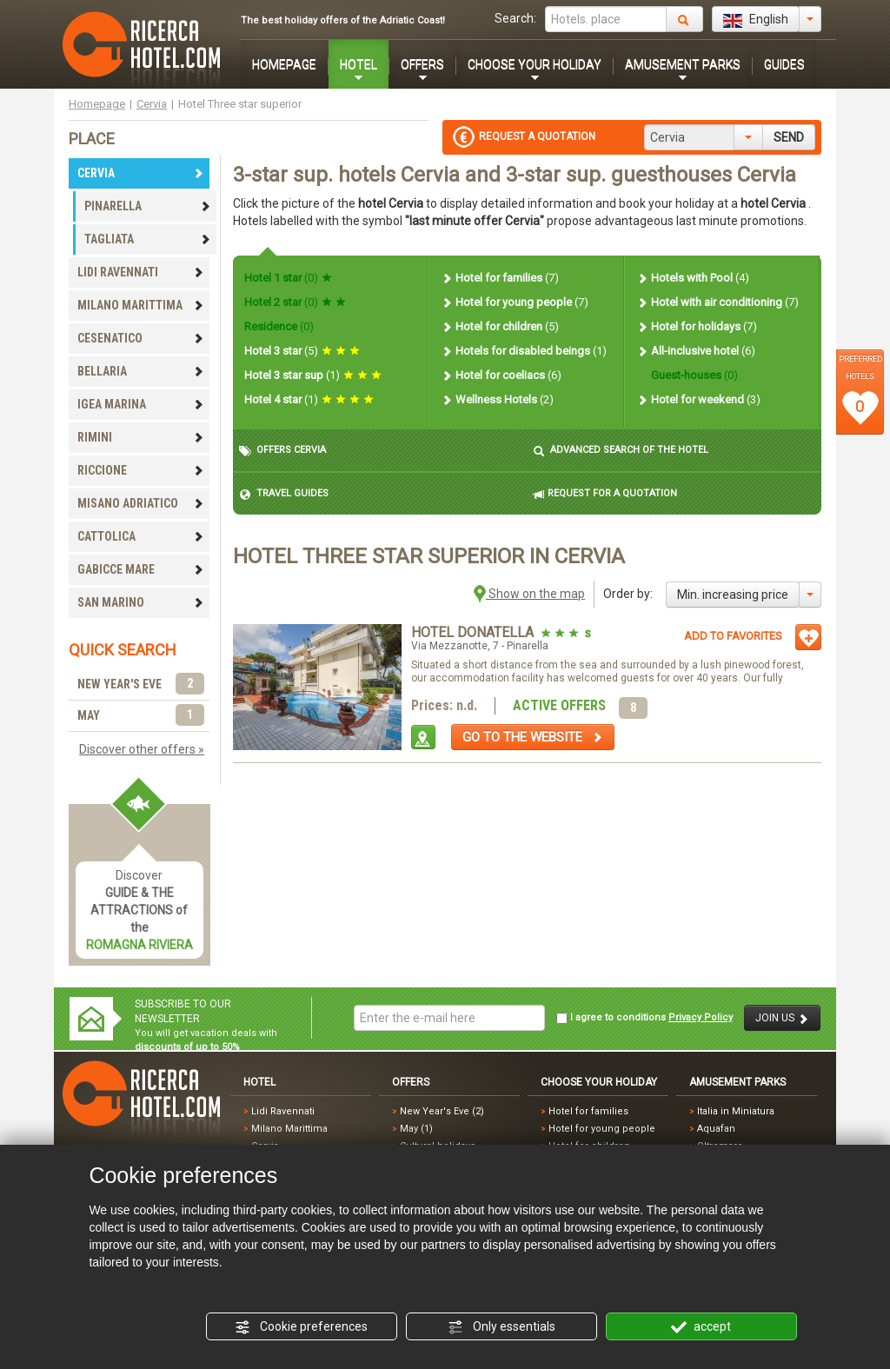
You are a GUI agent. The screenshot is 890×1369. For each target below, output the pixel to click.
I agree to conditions (644, 1018)
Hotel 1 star (288, 277)
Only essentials (501, 1327)
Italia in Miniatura (735, 1111)
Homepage (97, 103)
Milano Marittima (289, 1128)
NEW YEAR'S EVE (140, 684)
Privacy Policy (700, 1017)
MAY (140, 716)
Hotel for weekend (698, 399)
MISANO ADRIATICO (140, 503)
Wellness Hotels (497, 399)
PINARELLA (147, 206)
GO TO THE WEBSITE (532, 737)
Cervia (151, 103)
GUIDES (784, 64)
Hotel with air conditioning (717, 302)
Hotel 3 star (302, 350)
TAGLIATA (147, 239)
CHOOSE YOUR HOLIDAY (534, 64)
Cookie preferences (301, 1327)
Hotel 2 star (295, 302)
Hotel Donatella (474, 632)
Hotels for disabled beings (524, 350)
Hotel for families (500, 277)
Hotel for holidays (696, 326)
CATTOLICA (140, 536)
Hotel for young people (514, 302)
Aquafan (716, 1128)
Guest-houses (693, 375)
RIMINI (140, 437)
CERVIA (140, 173)
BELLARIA (140, 371)
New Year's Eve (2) (442, 1111)
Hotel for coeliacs (501, 375)
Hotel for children (500, 326)
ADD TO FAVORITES (733, 635)
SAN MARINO (140, 602)
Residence (279, 326)
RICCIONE (140, 470)
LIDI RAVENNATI (140, 272)
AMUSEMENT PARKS (683, 64)
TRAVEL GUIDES (284, 494)
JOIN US (782, 1018)
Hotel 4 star (309, 399)
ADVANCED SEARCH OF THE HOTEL (620, 450)
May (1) (416, 1128)
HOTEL (358, 64)
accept (701, 1327)
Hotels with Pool (692, 277)
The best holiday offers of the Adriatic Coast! (343, 20)
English (755, 20)
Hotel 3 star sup (313, 375)
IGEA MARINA (140, 404)
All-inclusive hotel (695, 350)
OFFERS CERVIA (282, 450)
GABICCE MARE (140, 569)
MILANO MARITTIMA (140, 305)
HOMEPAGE (284, 64)
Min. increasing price (732, 594)
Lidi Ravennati (283, 1111)
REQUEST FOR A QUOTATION (605, 494)
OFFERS (422, 64)
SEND (789, 137)
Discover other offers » (141, 749)
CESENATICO (140, 338)
